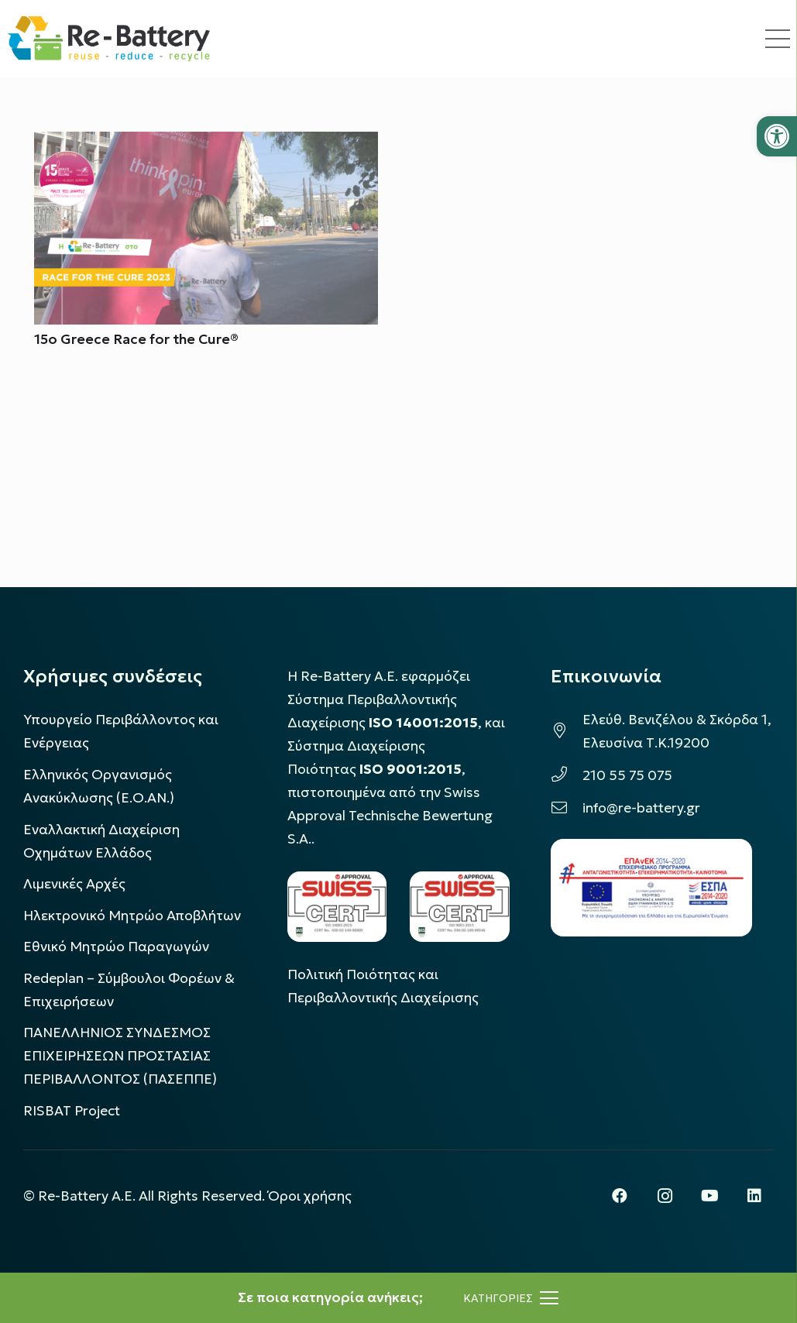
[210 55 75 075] (566, 775)
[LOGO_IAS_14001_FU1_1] (337, 906)
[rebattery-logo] (109, 38)
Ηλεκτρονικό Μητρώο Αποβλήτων (132, 915)
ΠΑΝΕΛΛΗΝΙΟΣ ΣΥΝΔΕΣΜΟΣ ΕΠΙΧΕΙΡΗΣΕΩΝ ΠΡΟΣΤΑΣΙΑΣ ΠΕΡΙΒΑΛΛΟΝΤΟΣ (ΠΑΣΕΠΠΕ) (120, 1056)
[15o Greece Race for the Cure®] (206, 143)
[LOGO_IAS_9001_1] (460, 906)
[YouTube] (709, 1196)
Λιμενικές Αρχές (74, 883)
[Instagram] (664, 1196)
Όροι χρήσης (310, 1195)
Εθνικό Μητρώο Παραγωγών (116, 946)
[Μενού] (510, 1298)
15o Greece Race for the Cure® (136, 340)
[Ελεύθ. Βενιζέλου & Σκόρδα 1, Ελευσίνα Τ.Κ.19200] (566, 731)
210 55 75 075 (627, 775)
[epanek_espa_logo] (651, 887)
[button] (777, 136)
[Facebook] (619, 1196)
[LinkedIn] (754, 1196)
